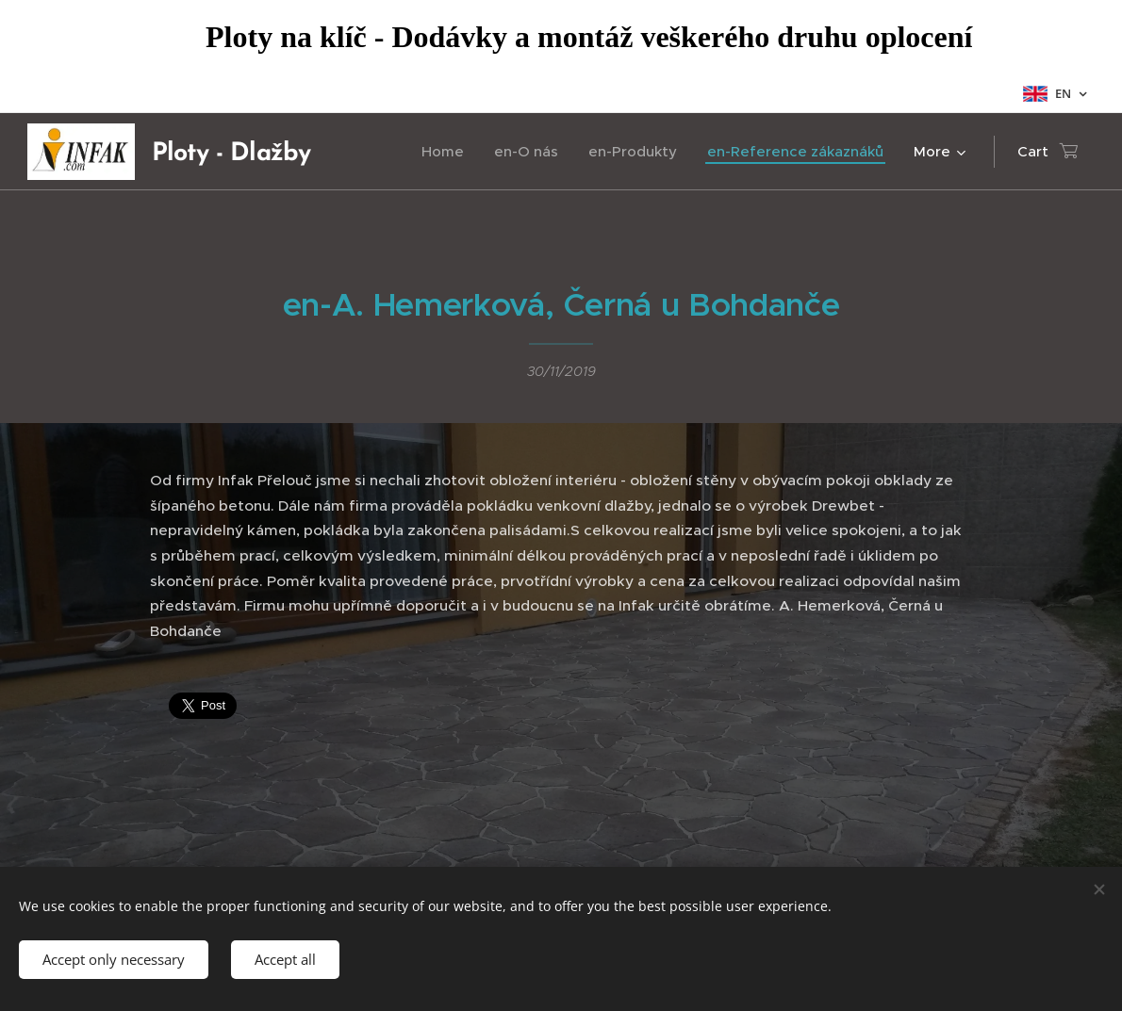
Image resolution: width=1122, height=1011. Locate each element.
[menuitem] (448, 151)
